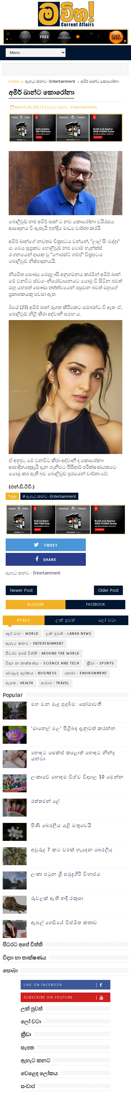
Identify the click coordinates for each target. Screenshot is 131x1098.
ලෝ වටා (107, 606)
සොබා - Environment (86, 659)
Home (14, 81)
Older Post (108, 577)
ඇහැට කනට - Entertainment (50, 81)
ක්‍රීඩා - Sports (100, 650)
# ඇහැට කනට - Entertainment (49, 496)
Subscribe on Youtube (67, 984)
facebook (95, 591)
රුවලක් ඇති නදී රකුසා (57, 885)
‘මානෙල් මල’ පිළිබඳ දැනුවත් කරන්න (73, 715)
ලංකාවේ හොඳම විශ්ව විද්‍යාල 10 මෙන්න (77, 764)
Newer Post (21, 577)
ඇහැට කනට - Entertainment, (72, 107)
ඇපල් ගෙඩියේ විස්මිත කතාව (64, 910)
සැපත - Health (19, 669)
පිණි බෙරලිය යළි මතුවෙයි (61, 812)
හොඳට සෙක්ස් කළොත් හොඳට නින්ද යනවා (73, 742)
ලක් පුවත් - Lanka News (69, 620)
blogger (35, 591)
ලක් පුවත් (65, 606)
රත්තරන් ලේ (45, 788)
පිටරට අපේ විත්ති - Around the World (43, 640)
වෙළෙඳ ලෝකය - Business (31, 659)
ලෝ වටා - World (22, 620)
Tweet (39, 545)
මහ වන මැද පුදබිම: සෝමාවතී (66, 691)
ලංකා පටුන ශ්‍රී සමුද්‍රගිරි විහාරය (66, 861)
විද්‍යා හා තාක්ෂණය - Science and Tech (43, 650)
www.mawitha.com (93, 1095)
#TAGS (24, 606)
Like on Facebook (67, 971)
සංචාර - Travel (55, 669)
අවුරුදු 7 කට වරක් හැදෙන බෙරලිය (72, 837)
